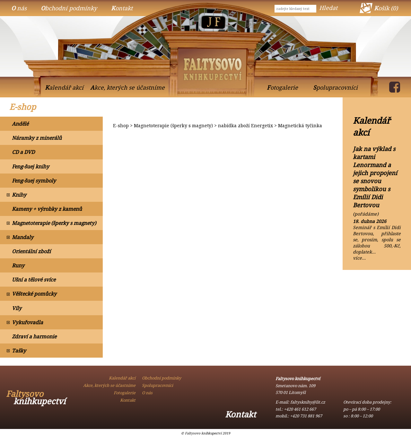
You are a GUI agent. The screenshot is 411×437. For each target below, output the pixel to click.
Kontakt (122, 8)
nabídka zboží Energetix (245, 125)
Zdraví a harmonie (34, 336)
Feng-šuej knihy (30, 166)
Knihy (19, 194)
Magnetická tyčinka (300, 125)
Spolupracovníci (335, 87)
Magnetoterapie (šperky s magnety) (54, 223)
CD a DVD (23, 152)
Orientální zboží (31, 251)
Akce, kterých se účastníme (127, 87)
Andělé (20, 123)
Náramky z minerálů (37, 137)
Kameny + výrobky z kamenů (47, 208)
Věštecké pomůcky (34, 293)
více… (359, 258)
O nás (19, 8)
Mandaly (22, 237)
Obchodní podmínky (69, 8)
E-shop (22, 106)
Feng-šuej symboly (34, 180)
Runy (18, 265)
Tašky (19, 350)
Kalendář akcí (64, 87)
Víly (17, 308)
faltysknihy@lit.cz (307, 402)
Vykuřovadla (27, 322)
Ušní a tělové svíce (34, 279)
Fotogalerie (282, 87)
